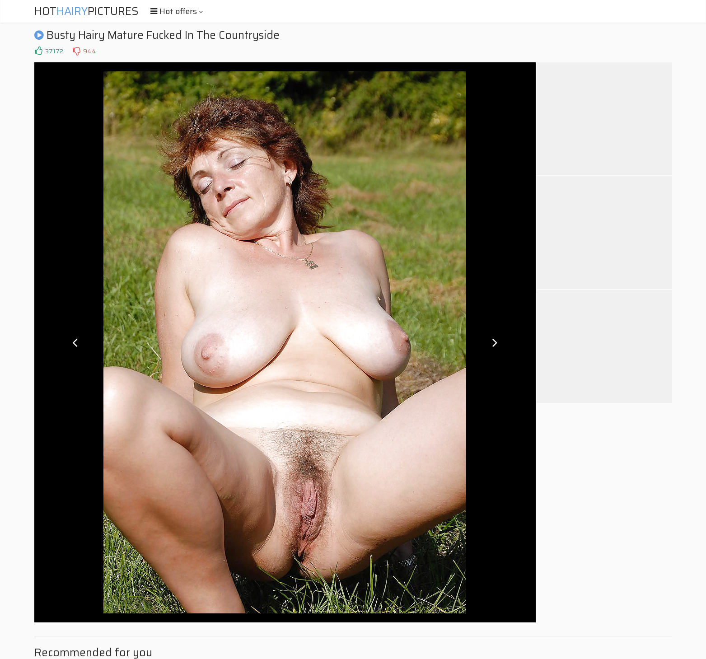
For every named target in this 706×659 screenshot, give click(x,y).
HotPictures (86, 11)
